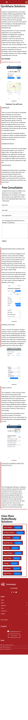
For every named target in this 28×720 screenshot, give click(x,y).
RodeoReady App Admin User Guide (11, 62)
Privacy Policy (4, 619)
